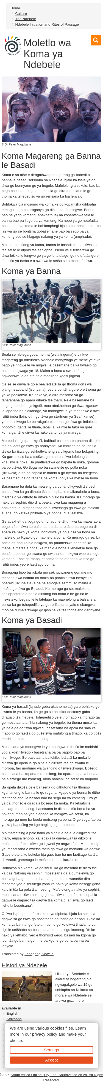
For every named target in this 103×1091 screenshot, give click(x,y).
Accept (51, 1059)
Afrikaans (13, 1019)
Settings (51, 1049)
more (80, 1000)
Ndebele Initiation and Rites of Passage (47, 24)
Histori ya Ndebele (24, 965)
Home (15, 8)
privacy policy (44, 1034)
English (12, 1013)
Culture (21, 14)
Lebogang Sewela (39, 954)
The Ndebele (25, 19)
